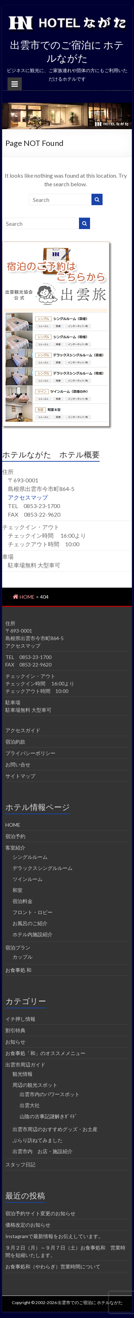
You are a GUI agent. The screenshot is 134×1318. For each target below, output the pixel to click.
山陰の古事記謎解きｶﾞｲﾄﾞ (48, 1116)
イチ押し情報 (20, 1019)
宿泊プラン (17, 947)
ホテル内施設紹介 (33, 934)
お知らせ (15, 1042)
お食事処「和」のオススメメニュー (45, 1053)
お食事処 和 (18, 970)
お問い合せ (17, 764)
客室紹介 (15, 848)
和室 (18, 890)
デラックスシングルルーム (43, 868)
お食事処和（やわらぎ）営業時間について (52, 1266)
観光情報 (23, 1074)
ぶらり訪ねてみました (38, 1140)
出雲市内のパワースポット (50, 1094)
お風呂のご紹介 (30, 923)
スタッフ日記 (20, 1164)
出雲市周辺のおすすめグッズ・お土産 (55, 1129)
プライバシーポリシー (30, 753)
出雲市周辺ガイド (25, 1064)
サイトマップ (20, 776)
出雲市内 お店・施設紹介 (43, 1151)
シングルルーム (30, 857)
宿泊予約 (15, 836)
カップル (23, 957)
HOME (12, 825)
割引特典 (15, 1030)
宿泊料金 (23, 901)
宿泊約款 (15, 742)
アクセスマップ (28, 497)
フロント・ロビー (33, 912)
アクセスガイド (22, 730)
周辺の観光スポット (35, 1085)
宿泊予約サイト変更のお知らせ (40, 1213)
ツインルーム (28, 879)
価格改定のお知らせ (27, 1225)
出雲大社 (30, 1105)
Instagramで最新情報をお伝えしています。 (54, 1236)
